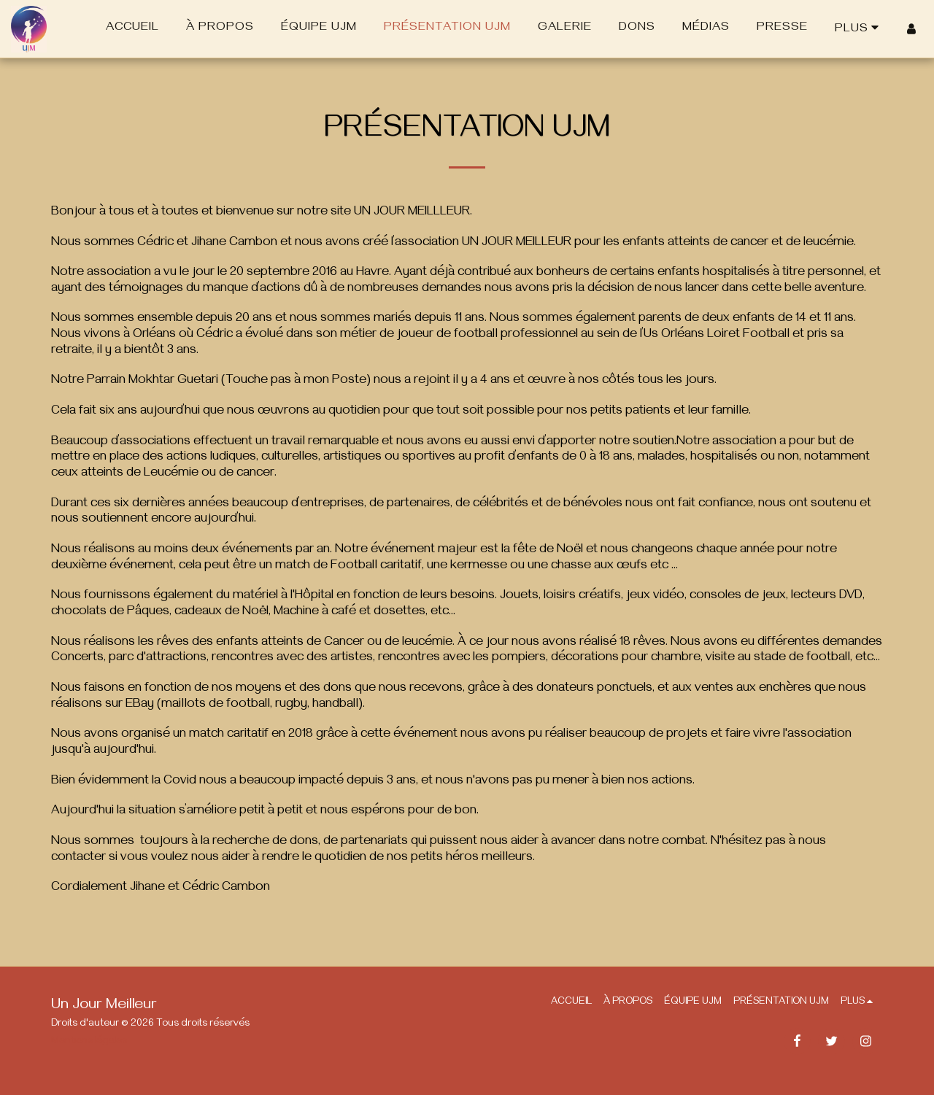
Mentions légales (89, 1042)
